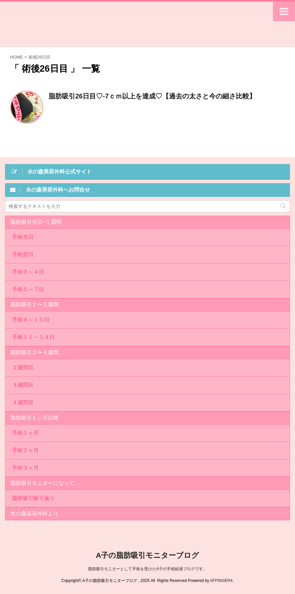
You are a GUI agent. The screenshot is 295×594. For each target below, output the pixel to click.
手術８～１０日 (31, 319)
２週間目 (22, 367)
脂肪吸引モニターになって (42, 483)
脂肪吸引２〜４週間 (34, 352)
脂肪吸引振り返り (33, 498)
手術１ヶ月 (25, 433)
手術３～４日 (28, 272)
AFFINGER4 (221, 580)
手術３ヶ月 (25, 467)
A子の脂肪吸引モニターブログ (147, 38)
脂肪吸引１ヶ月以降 (34, 418)
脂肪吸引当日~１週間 (36, 222)
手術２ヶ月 (25, 450)
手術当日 (22, 237)
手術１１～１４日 (33, 337)
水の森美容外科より (34, 513)
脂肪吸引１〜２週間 (34, 304)
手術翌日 (22, 254)
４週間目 (22, 402)
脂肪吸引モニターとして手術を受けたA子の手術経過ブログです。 (147, 569)
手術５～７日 (28, 289)
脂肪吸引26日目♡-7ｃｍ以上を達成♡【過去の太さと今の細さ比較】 (152, 96)
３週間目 (22, 385)
